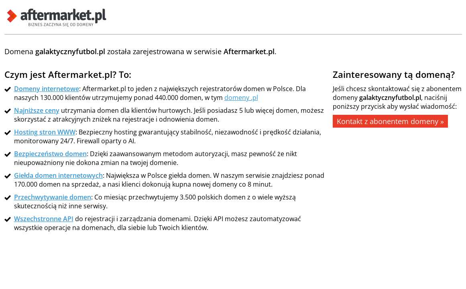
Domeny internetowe (46, 88)
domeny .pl (241, 97)
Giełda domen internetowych (58, 175)
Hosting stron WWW (44, 132)
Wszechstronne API (43, 218)
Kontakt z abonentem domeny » (390, 121)
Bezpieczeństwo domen (50, 153)
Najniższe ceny (36, 110)
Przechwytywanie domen (52, 197)
